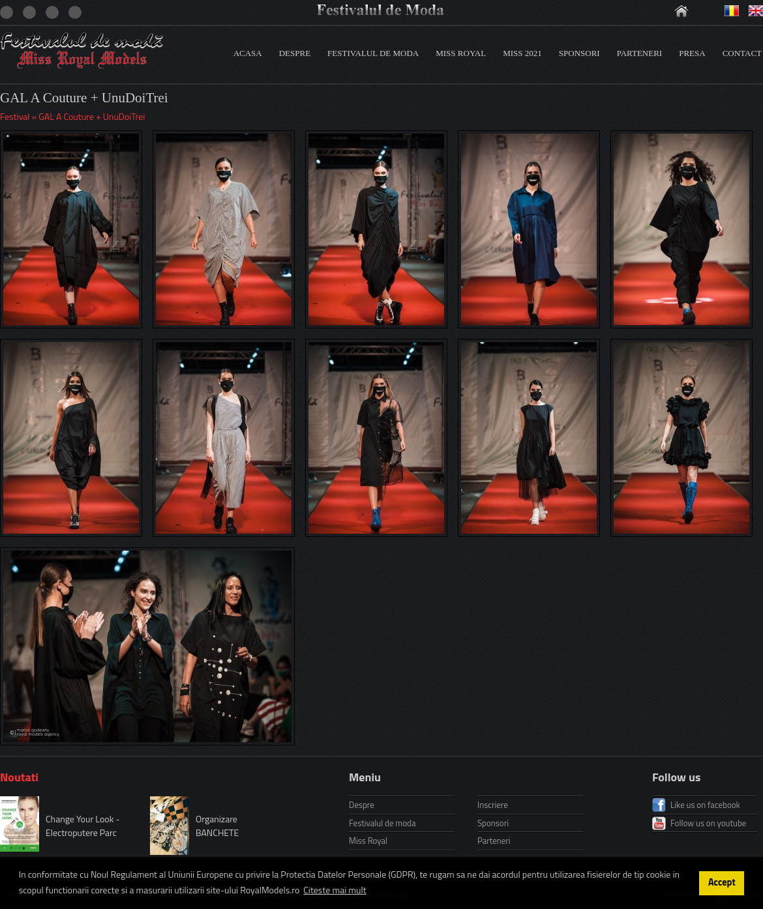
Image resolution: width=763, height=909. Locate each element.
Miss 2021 (522, 53)
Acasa (247, 53)
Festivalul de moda (373, 53)
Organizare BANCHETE (217, 825)
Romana (732, 10)
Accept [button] (722, 882)
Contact (742, 53)
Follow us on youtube (708, 823)
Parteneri (640, 53)
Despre (294, 53)
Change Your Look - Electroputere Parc (83, 825)
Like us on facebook (705, 804)
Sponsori (579, 53)
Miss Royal (461, 53)
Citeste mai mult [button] (334, 890)
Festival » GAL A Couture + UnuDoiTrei (72, 116)
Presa (692, 53)
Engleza (756, 10)
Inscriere (492, 804)
